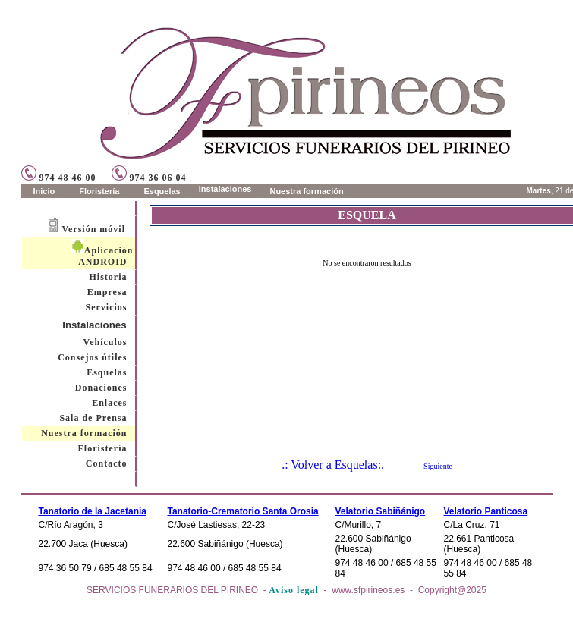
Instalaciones (95, 325)
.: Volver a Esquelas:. (333, 464)
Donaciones (101, 387)
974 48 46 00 (58, 177)
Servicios (107, 307)
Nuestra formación (84, 433)
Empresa (107, 292)
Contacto (107, 463)
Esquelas (107, 372)
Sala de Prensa (93, 418)
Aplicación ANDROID (102, 256)
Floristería (103, 448)
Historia (109, 277)
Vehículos (105, 342)
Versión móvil (93, 229)
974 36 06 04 (149, 177)
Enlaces (109, 402)
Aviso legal (294, 590)
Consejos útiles (92, 357)
